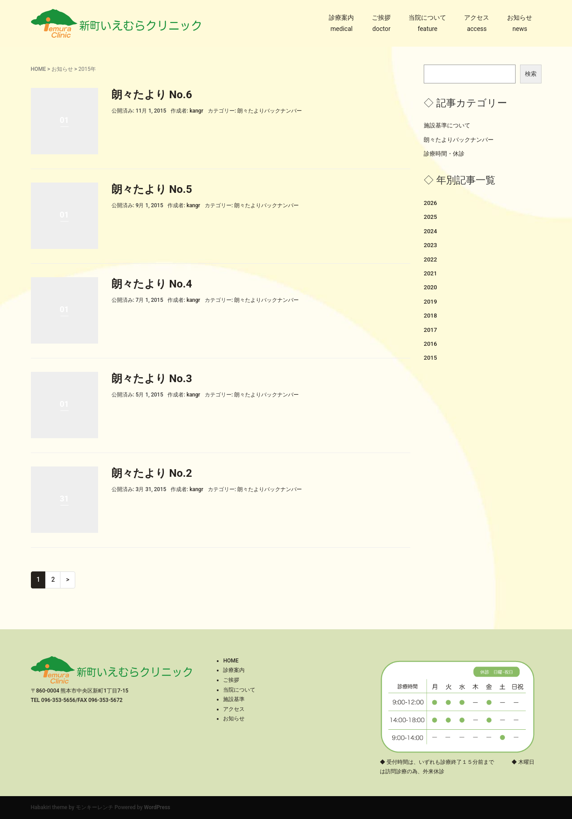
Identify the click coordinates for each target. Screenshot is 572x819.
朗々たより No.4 (152, 284)
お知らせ (519, 17)
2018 (430, 315)
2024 (430, 231)
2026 (430, 203)
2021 (430, 273)
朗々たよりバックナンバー (269, 111)
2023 (430, 245)
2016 (430, 343)
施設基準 (234, 699)
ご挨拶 (381, 17)
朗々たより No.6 (152, 94)
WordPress (157, 807)
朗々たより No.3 (152, 378)
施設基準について (447, 125)
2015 (430, 357)
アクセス (476, 17)
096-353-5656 (58, 700)
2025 (430, 216)
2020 (430, 287)
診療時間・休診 (444, 153)
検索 (531, 73)
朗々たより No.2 (152, 473)
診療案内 (341, 17)
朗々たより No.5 (152, 189)
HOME (38, 69)
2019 (430, 301)
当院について (427, 17)
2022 (430, 259)
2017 (430, 330)
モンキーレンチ (94, 807)
